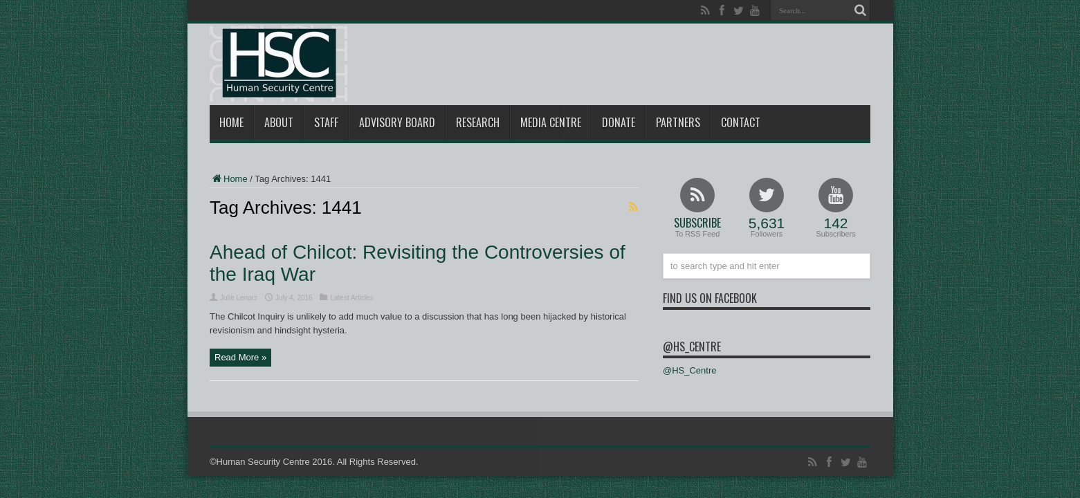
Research (478, 122)
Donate (618, 122)
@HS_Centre (692, 346)
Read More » (240, 357)
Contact (740, 122)
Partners (678, 122)
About (278, 122)
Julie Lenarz (238, 298)
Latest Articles (351, 298)
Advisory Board (397, 122)
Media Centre (550, 122)
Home (231, 122)
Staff (326, 122)
